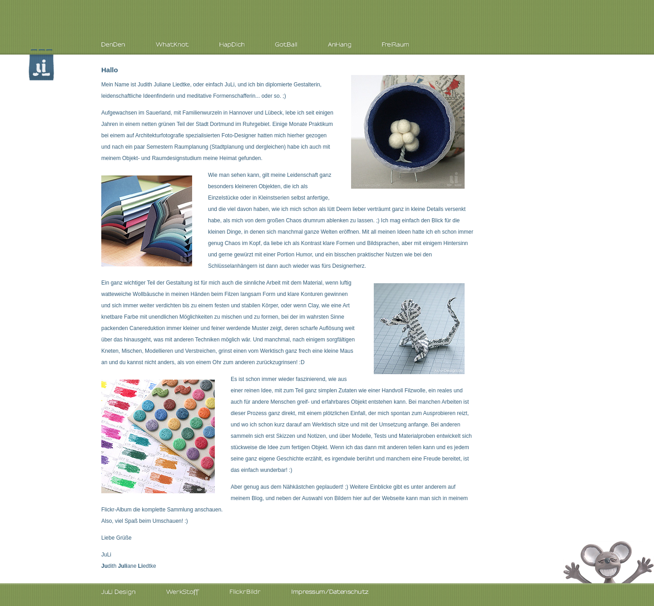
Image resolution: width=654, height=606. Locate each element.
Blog (257, 498)
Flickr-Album (116, 509)
